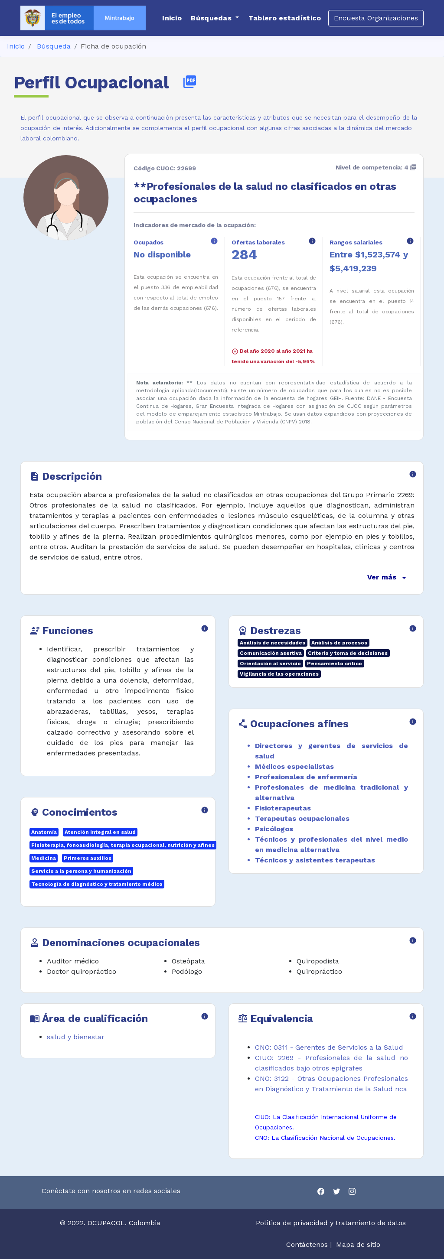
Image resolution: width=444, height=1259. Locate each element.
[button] (214, 18)
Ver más (388, 578)
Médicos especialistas (294, 766)
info (214, 241)
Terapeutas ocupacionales (302, 818)
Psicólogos (274, 829)
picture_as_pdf (189, 81)
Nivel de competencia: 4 (376, 167)
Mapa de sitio (358, 1244)
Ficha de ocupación (113, 46)
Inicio (16, 46)
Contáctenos (307, 1244)
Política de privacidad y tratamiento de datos (332, 1223)
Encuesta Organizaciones (376, 18)
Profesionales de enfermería (306, 777)
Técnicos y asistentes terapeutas (315, 860)
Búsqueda (54, 46)
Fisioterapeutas (283, 808)
